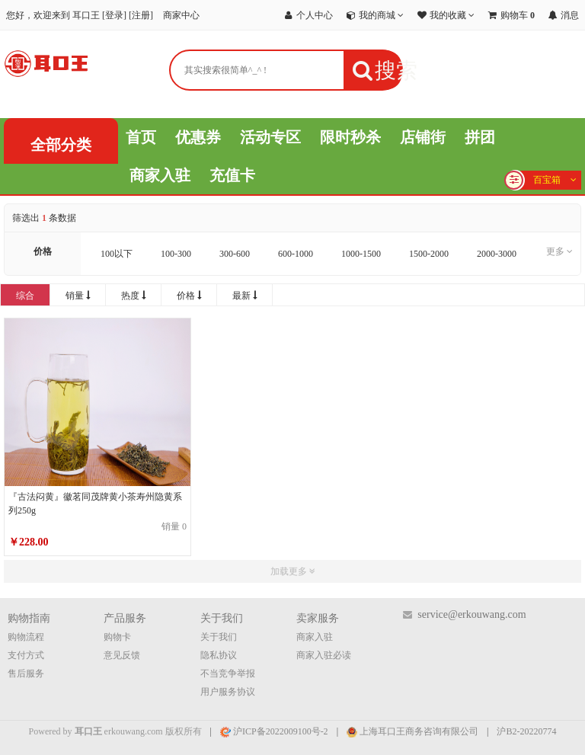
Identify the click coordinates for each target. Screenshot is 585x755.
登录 (114, 15)
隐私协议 (218, 655)
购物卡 (117, 637)
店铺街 (423, 137)
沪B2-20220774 (526, 731)
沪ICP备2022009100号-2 (274, 731)
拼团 (480, 137)
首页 (141, 137)
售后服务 (26, 673)
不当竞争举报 (227, 673)
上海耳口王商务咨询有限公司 (412, 731)
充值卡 (232, 175)
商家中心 (181, 15)
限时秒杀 (350, 137)
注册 (141, 15)
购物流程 (26, 637)
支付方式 (26, 655)
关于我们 (218, 637)
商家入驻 (159, 175)
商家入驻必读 (323, 655)
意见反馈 (122, 655)
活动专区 (270, 137)
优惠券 (198, 137)
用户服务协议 (227, 691)
